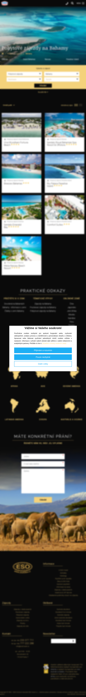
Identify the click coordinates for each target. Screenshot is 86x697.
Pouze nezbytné (43, 357)
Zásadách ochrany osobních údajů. (54, 343)
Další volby (43, 364)
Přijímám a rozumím (43, 350)
